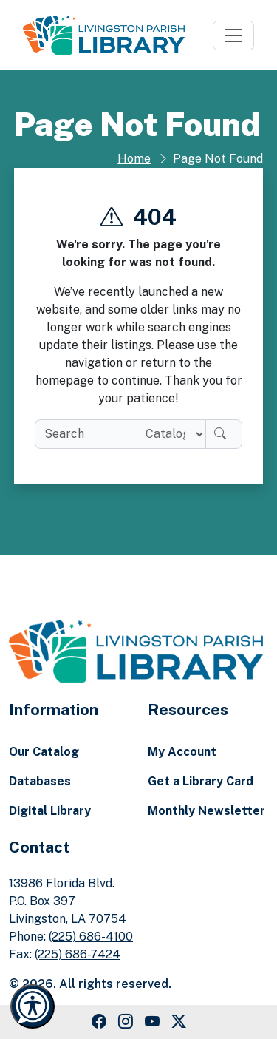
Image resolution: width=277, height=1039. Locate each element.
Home (134, 159)
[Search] (223, 434)
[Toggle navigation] (233, 35)
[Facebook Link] (99, 1022)
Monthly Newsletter (206, 811)
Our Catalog (44, 752)
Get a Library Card (200, 781)
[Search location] (170, 434)
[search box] (84, 434)
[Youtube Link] (152, 1022)
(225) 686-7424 (77, 954)
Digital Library (50, 811)
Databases (40, 781)
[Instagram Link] (125, 1022)
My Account (182, 752)
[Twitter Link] (178, 1022)
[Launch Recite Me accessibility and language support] (32, 1006)
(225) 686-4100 (91, 937)
